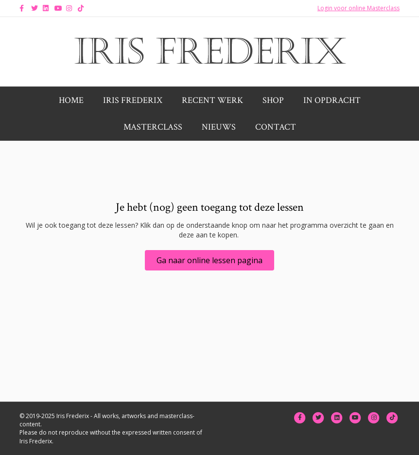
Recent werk (212, 100)
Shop (273, 100)
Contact (275, 127)
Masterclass (152, 127)
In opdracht (332, 100)
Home (71, 100)
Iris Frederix (132, 100)
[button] (209, 260)
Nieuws (219, 127)
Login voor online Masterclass (358, 8)
